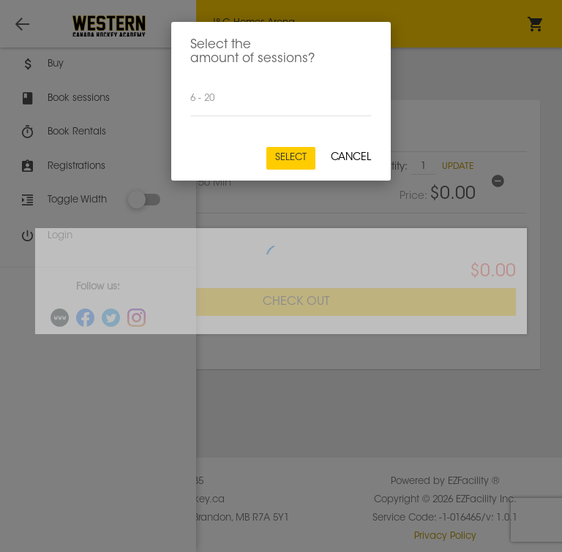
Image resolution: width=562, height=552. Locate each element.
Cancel (351, 158)
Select (291, 157)
